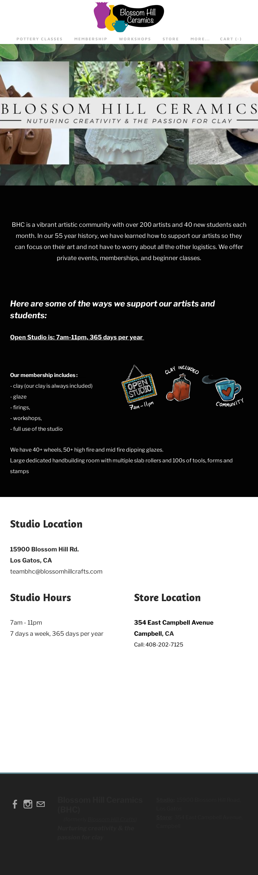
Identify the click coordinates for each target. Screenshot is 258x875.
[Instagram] (28, 804)
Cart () (231, 38)
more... (200, 38)
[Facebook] (15, 804)
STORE (171, 38)
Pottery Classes (39, 38)
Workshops (135, 38)
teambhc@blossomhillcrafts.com (56, 571)
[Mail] (40, 804)
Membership (91, 38)
